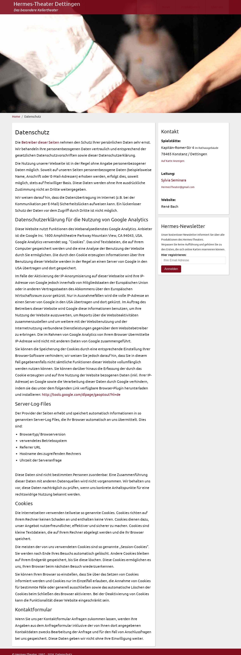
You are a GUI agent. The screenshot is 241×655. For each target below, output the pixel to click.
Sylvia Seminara (173, 180)
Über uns (217, 7)
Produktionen (190, 7)
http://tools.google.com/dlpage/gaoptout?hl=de (81, 394)
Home (147, 7)
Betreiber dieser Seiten (40, 142)
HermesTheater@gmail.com (177, 187)
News (166, 7)
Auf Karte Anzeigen (172, 161)
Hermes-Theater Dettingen (47, 4)
